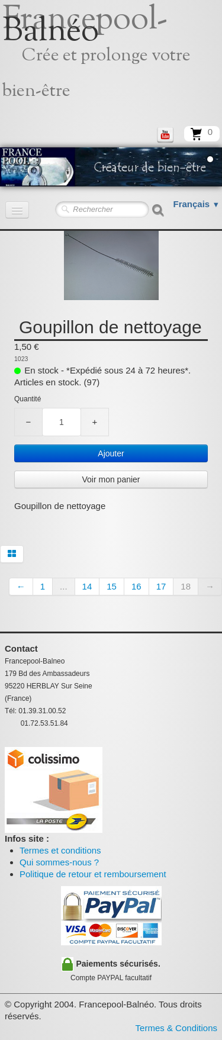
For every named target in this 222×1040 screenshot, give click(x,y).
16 (136, 586)
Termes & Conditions (176, 1028)
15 (112, 586)
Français (196, 204)
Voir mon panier (111, 479)
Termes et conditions (60, 850)
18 (186, 586)
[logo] (111, 62)
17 (161, 586)
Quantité (27, 399)
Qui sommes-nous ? (59, 862)
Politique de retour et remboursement (93, 874)
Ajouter (111, 453)
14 (87, 586)
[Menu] (17, 209)
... (63, 586)
